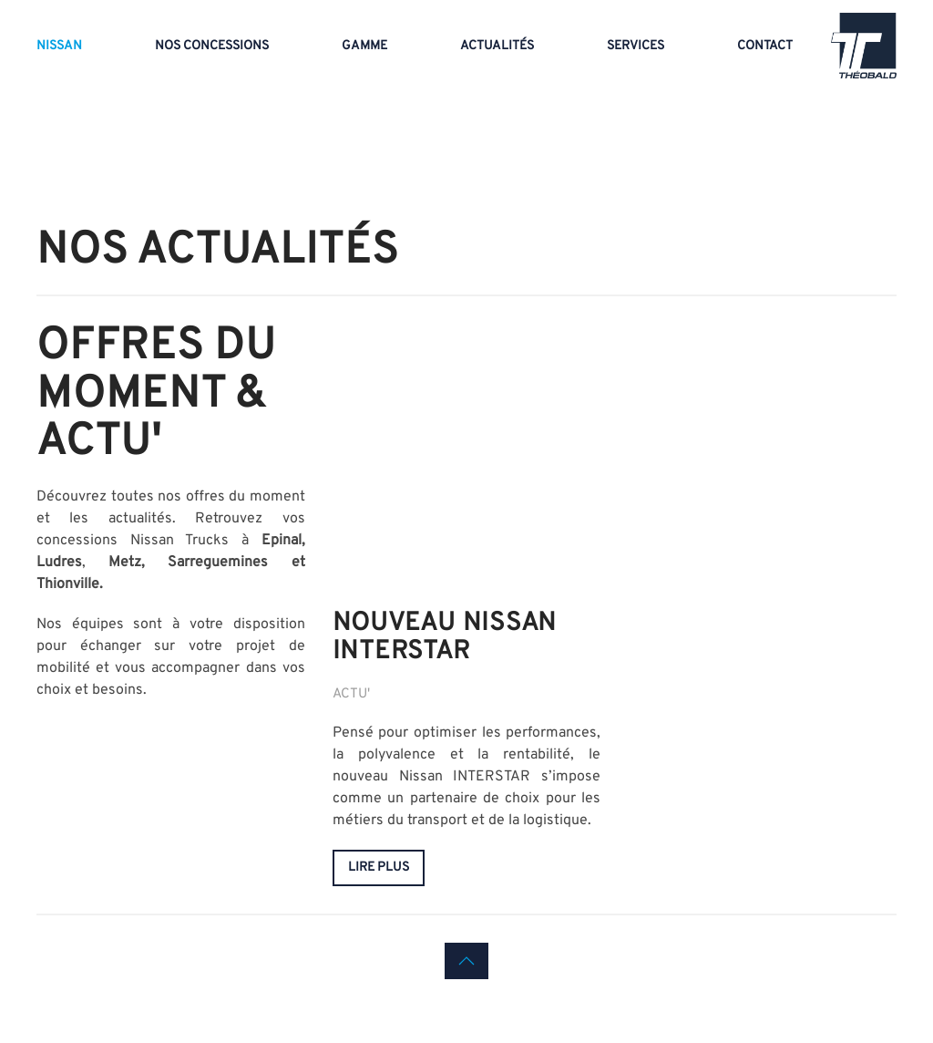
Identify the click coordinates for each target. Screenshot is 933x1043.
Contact (765, 46)
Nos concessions (212, 46)
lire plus (378, 867)
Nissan (59, 46)
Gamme (364, 46)
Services (635, 46)
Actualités (497, 46)
